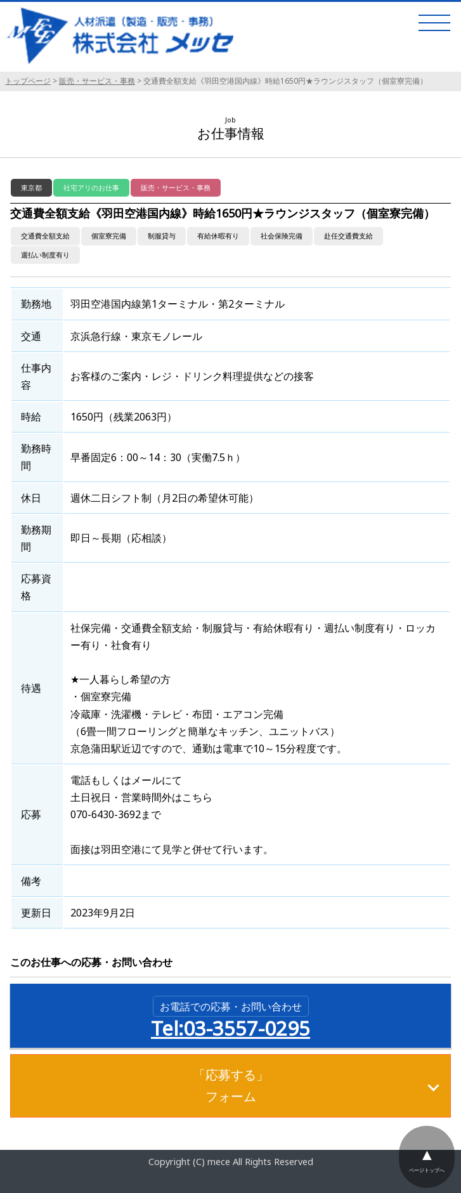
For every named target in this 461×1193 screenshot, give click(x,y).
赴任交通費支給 (348, 235)
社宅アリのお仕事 (91, 187)
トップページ (28, 80)
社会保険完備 (281, 235)
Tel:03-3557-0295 (230, 1018)
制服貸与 (162, 235)
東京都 (31, 187)
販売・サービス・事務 (97, 80)
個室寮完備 (108, 235)
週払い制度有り (45, 254)
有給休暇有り (218, 235)
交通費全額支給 (45, 235)
